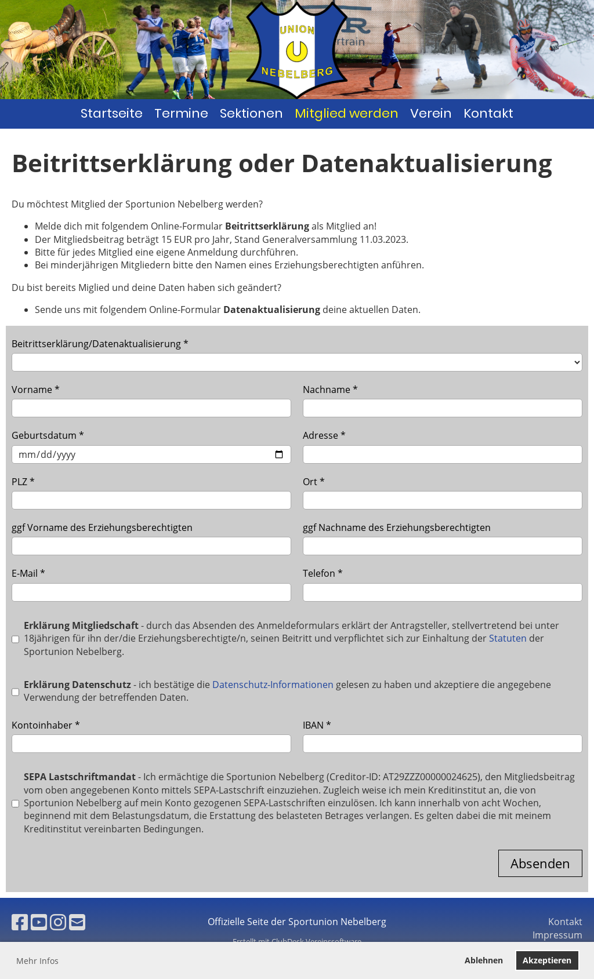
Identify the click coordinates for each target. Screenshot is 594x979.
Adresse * (442, 446)
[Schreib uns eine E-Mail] (77, 921)
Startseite (112, 113)
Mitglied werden (347, 113)
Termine (181, 113)
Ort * (442, 492)
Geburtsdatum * (151, 446)
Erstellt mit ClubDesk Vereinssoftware (297, 941)
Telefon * (442, 584)
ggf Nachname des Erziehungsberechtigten (442, 538)
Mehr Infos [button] (37, 960)
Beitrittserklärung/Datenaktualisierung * (297, 354)
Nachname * (442, 400)
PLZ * (151, 492)
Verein (431, 113)
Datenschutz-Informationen (273, 684)
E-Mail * (151, 584)
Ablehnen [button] (484, 960)
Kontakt (488, 113)
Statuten (508, 638)
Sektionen (251, 113)
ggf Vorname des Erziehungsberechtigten (151, 538)
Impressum (557, 935)
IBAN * (442, 736)
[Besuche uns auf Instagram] (58, 921)
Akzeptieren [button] (547, 960)
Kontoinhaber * (151, 736)
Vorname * (151, 400)
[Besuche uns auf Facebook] (20, 921)
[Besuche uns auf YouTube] (39, 921)
